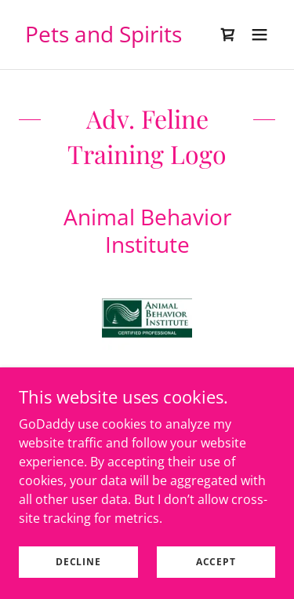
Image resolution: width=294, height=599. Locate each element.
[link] (103, 37)
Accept (216, 561)
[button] (259, 34)
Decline (78, 561)
